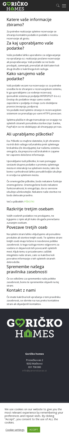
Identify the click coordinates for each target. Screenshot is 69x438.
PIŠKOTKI (29, 201)
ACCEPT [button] (33, 429)
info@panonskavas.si (34, 370)
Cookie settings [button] (15, 429)
